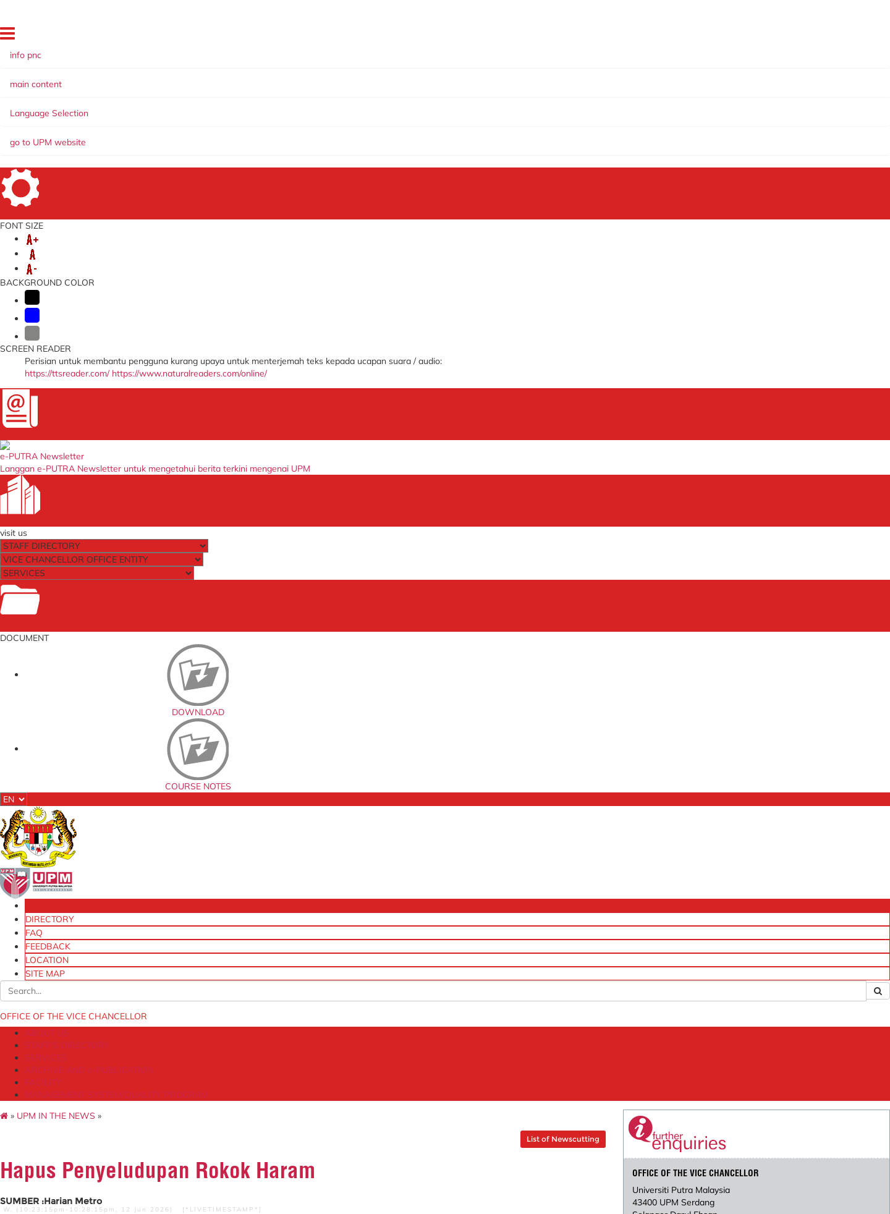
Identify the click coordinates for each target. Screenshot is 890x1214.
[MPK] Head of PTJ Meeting (275, 1034)
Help (277, 1200)
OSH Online (548, 969)
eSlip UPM (545, 1022)
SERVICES (255, 106)
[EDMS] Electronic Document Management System (279, 1073)
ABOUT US (101, 106)
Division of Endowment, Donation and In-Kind (588, 1040)
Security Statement (331, 1200)
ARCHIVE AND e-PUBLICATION (355, 106)
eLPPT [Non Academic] (569, 982)
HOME (595, 36)
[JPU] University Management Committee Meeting (280, 986)
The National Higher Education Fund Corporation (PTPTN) (445, 973)
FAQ (673, 36)
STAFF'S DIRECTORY (178, 106)
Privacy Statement (103, 1200)
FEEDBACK (709, 36)
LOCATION (756, 36)
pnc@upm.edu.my (661, 278)
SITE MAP (800, 36)
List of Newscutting (535, 157)
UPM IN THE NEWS (125, 134)
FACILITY (453, 106)
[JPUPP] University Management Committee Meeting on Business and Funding (293, 1012)
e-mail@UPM (250, 969)
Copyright (166, 1200)
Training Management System (583, 1009)
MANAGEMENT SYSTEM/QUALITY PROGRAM (582, 106)
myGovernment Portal (418, 990)
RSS (202, 1200)
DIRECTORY (635, 36)
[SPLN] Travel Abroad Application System (288, 1051)
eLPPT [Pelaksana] (561, 996)
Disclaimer (239, 1200)
